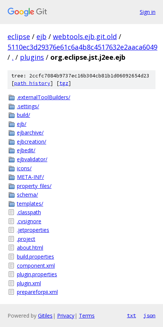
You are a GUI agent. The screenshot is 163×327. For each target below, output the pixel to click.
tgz (63, 83)
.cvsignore (29, 221)
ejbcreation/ (31, 141)
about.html (30, 247)
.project (26, 238)
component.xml (36, 265)
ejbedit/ (26, 150)
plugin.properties (37, 274)
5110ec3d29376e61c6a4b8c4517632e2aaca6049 (82, 46)
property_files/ (34, 185)
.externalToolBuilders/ (43, 97)
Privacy (65, 315)
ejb (41, 36)
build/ (23, 114)
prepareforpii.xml (37, 291)
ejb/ (21, 123)
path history (32, 83)
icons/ (24, 168)
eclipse (19, 36)
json (149, 315)
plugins (32, 57)
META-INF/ (30, 176)
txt (131, 315)
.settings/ (28, 106)
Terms (87, 315)
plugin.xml (29, 283)
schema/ (27, 194)
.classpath (29, 212)
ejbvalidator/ (32, 159)
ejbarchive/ (30, 132)
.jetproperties (33, 229)
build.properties (35, 256)
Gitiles (45, 315)
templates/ (30, 203)
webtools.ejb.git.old (85, 36)
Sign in (147, 11)
